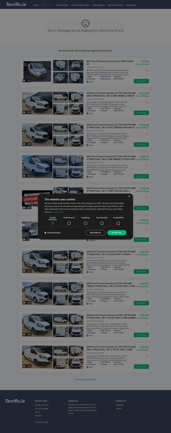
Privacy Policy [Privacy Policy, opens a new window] (57, 212)
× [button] (129, 196)
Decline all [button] (95, 233)
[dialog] (85, 216)
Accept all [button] (117, 233)
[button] (52, 233)
